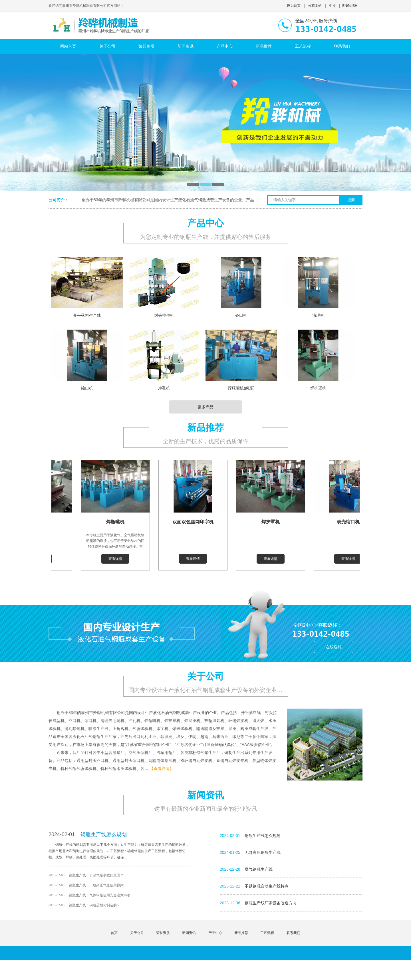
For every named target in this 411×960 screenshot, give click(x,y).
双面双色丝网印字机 (195, 521)
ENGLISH (349, 6)
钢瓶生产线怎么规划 (103, 834)
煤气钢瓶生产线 (259, 869)
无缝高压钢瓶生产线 (263, 852)
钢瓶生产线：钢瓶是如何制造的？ (94, 905)
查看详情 (118, 559)
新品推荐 (241, 933)
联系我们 (293, 933)
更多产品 (205, 407)
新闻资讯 (189, 933)
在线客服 (334, 647)
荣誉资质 (163, 933)
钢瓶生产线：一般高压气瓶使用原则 (96, 885)
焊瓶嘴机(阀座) (241, 388)
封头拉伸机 (164, 315)
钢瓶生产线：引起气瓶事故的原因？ (96, 875)
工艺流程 (267, 933)
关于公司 (137, 933)
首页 (114, 933)
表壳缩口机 (350, 521)
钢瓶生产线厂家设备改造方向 (271, 903)
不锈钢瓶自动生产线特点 (267, 886)
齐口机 (241, 315)
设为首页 (294, 6)
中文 (332, 6)
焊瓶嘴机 (118, 521)
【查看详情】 (162, 768)
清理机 (318, 315)
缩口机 (87, 388)
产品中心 (215, 933)
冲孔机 (164, 388)
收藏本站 (315, 6)
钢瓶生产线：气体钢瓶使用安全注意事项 (99, 895)
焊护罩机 (318, 388)
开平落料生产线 (87, 315)
